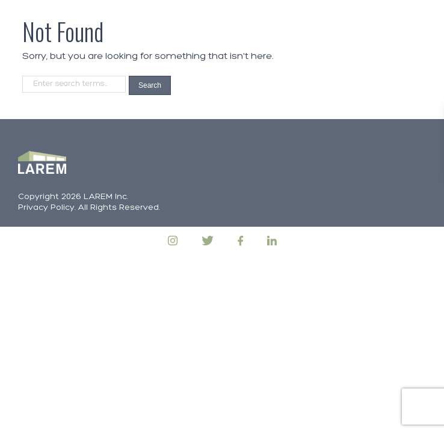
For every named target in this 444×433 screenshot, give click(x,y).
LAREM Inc (105, 196)
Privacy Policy (46, 207)
